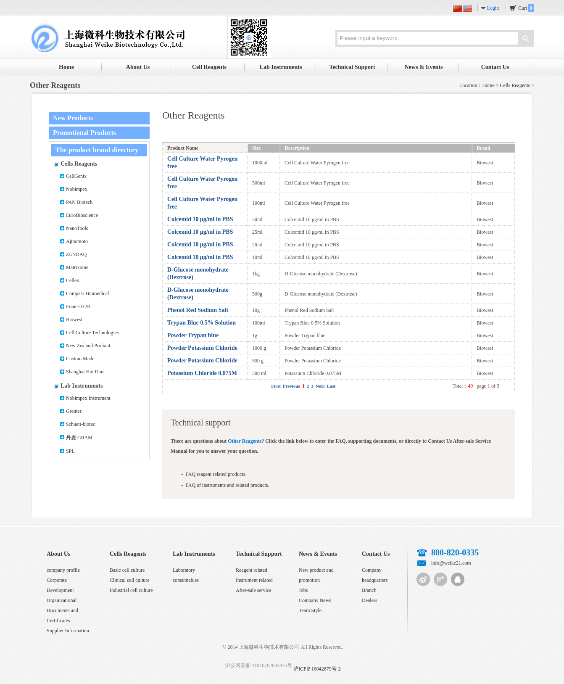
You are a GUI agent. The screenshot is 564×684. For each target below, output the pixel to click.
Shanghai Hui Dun (84, 372)
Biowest (74, 319)
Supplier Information (68, 631)
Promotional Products (84, 132)
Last (331, 385)
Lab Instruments (281, 67)
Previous (291, 385)
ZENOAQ (76, 254)
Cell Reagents (209, 67)
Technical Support (352, 67)
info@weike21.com (451, 563)
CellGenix (76, 176)
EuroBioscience (82, 215)
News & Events (424, 67)
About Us (138, 67)
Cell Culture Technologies (92, 332)
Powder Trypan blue (193, 335)
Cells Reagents (515, 85)
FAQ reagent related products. (216, 474)
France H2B (78, 306)
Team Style (310, 610)
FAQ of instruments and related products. (227, 485)
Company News (315, 600)
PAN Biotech (79, 202)
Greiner (74, 411)
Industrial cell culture (131, 590)
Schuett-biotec (80, 424)
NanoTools (77, 228)
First (276, 385)
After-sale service (253, 590)
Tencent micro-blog (440, 579)
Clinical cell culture (130, 580)
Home (66, 67)
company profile (63, 570)
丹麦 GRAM (79, 438)
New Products (73, 117)
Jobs (303, 590)
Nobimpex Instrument (88, 398)
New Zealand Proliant (88, 346)
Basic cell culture (127, 570)
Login (493, 8)
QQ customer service (457, 579)
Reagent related (251, 570)
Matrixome (77, 267)
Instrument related (254, 580)
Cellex (72, 280)
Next (320, 385)
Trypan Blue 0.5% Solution (201, 323)
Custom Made (80, 359)
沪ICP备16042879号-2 (317, 669)
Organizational (61, 600)
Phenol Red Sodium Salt (197, 310)
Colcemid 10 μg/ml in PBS (200, 219)
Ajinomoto (77, 241)
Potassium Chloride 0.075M (202, 373)
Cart (526, 8)
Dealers (369, 600)
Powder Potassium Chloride (202, 348)
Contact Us (495, 67)
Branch (369, 590)
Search (525, 39)
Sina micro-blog (423, 579)
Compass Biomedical (87, 293)
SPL (70, 451)
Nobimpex (76, 189)
